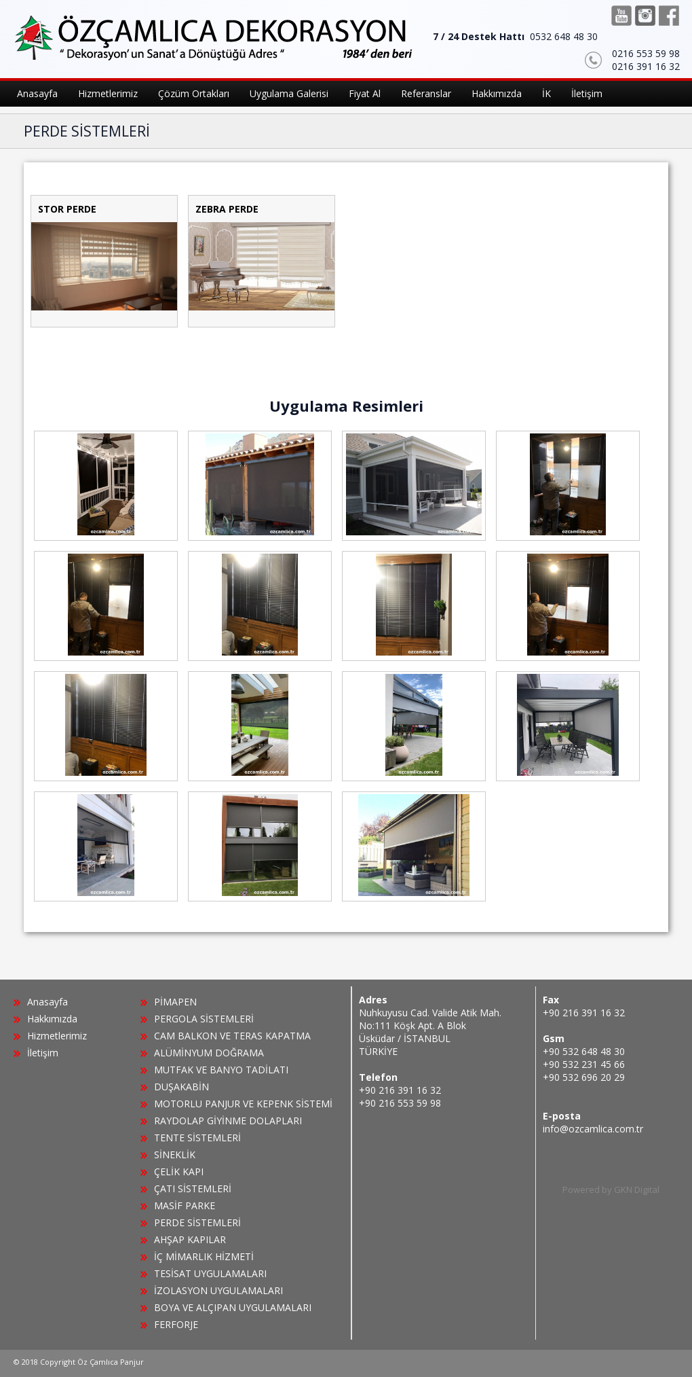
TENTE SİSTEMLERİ (197, 1137)
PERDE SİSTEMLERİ (197, 1222)
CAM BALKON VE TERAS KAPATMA (232, 1035)
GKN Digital (636, 1189)
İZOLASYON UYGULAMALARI (218, 1290)
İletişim (42, 1052)
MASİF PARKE (184, 1205)
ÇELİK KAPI (179, 1171)
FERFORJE (176, 1324)
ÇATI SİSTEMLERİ (192, 1188)
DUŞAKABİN (181, 1086)
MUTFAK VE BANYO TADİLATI (221, 1069)
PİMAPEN (175, 1001)
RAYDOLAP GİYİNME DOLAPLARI (228, 1120)
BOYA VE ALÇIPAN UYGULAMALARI (232, 1307)
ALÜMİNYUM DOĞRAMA (209, 1052)
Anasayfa (47, 1001)
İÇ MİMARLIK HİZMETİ (204, 1256)
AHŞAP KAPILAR (190, 1239)
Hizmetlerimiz (57, 1035)
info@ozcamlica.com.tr (593, 1128)
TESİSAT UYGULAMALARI (210, 1273)
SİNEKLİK (174, 1154)
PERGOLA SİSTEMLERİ (204, 1018)
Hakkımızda (52, 1018)
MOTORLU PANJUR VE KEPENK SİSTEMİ (243, 1103)
